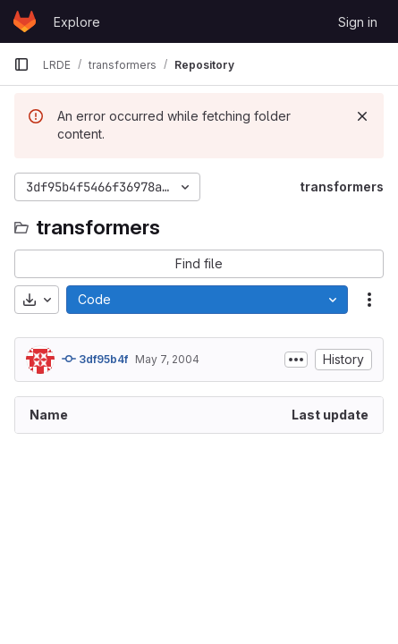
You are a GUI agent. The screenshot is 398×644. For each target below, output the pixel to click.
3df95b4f (95, 359)
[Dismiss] (362, 116)
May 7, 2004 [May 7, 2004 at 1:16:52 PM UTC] (167, 359)
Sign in (357, 22)
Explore (77, 22)
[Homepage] (24, 21)
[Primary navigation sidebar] (21, 64)
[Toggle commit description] (296, 360)
